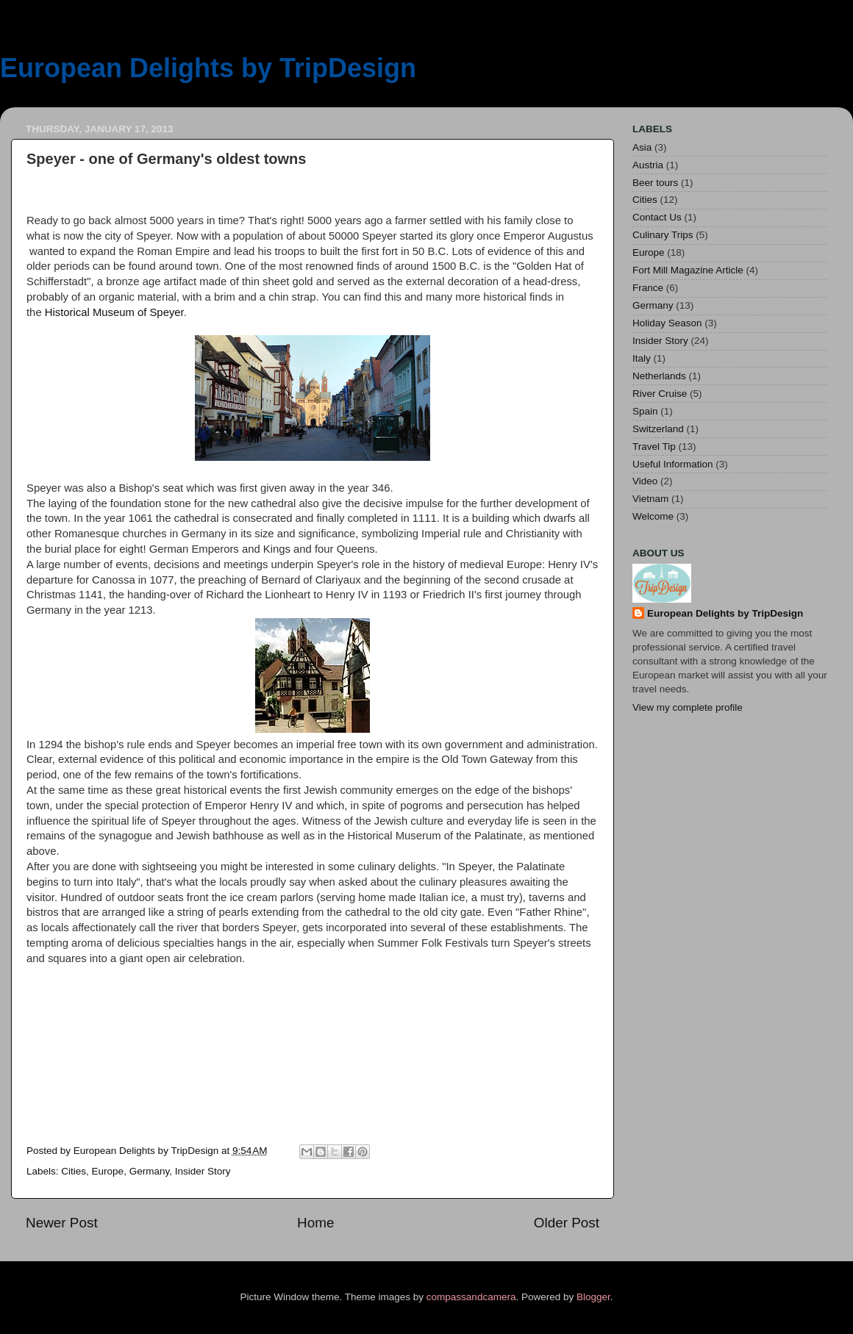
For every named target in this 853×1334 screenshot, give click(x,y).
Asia (642, 147)
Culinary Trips (662, 234)
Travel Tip (654, 446)
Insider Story (203, 1171)
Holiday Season (667, 323)
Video (644, 481)
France (647, 287)
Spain (645, 411)
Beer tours (655, 182)
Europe (108, 1171)
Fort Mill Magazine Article (687, 270)
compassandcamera (471, 1296)
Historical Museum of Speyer (114, 312)
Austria (647, 165)
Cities (73, 1171)
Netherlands (659, 375)
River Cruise (659, 393)
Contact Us (657, 217)
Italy (641, 358)
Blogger (593, 1296)
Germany (149, 1171)
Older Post (566, 1222)
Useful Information (672, 464)
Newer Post (62, 1222)
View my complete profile (687, 707)
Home (315, 1222)
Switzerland (658, 428)
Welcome (653, 516)
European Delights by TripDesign (208, 68)
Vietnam (650, 498)
